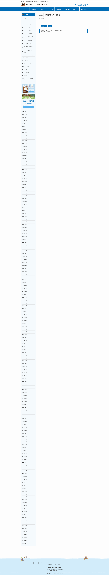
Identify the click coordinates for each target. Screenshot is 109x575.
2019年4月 (24, 297)
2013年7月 (24, 496)
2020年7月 (24, 256)
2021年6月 (24, 224)
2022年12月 (24, 172)
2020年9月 (24, 250)
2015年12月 (24, 413)
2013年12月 (24, 482)
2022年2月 (24, 201)
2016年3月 (24, 404)
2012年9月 (24, 525)
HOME (31, 563)
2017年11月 (24, 346)
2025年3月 (24, 146)
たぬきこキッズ (26, 27)
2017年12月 (24, 343)
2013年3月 (24, 508)
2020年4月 (24, 265)
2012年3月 (24, 543)
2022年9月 (24, 181)
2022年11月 (24, 175)
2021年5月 (24, 227)
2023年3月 (24, 164)
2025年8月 (24, 132)
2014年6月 (24, 465)
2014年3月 (24, 473)
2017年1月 (24, 375)
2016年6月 (24, 395)
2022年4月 (24, 195)
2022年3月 (24, 198)
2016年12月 (24, 378)
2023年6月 (24, 155)
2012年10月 (24, 523)
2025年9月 (24, 129)
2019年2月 (24, 303)
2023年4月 (24, 161)
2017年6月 (24, 360)
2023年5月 (24, 158)
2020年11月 (24, 245)
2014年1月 (24, 479)
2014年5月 (24, 468)
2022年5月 (24, 193)
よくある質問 (49, 564)
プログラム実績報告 (27, 40)
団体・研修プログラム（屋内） (28, 47)
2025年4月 (24, 143)
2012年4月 (24, 540)
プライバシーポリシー (57, 564)
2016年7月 (24, 392)
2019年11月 (24, 279)
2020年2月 (24, 271)
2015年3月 (24, 439)
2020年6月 (24, 259)
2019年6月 (24, 291)
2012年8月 (24, 528)
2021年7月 (24, 221)
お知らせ (25, 21)
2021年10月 (24, 213)
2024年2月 (24, 152)
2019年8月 (24, 285)
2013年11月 (24, 485)
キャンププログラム (27, 24)
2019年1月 (24, 305)
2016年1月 (24, 410)
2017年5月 (24, 363)
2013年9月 (24, 491)
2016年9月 (24, 387)
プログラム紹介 (47, 563)
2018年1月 (24, 340)
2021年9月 (24, 216)
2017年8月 (24, 355)
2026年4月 (24, 114)
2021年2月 (24, 236)
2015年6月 (24, 430)
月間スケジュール (27, 63)
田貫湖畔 (25, 69)
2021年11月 (24, 210)
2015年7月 (24, 427)
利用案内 (41, 563)
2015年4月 (24, 436)
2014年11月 (24, 450)
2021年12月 (24, 207)
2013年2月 (24, 511)
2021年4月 (24, 230)
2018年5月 (24, 329)
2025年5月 (24, 140)
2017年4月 (24, 366)
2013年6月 (24, 499)
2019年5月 (24, 294)
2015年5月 (24, 433)
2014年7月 (24, 462)
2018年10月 (24, 314)
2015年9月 (24, 421)
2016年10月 (24, 384)
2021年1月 (24, 239)
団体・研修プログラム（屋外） (28, 51)
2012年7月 (24, 531)
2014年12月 (24, 447)
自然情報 (50, 26)
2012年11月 (24, 520)
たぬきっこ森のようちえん (28, 37)
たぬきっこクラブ (27, 30)
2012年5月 (24, 537)
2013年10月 (24, 488)
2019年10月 (24, 282)
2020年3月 (24, 268)
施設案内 (36, 563)
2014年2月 (24, 476)
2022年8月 (24, 184)
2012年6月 (24, 534)
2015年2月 (24, 441)
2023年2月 (24, 167)
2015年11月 (24, 415)
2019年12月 (24, 276)
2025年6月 (24, 138)
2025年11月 (24, 126)
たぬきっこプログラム (28, 33)
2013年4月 (24, 505)
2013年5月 (24, 502)
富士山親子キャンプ (27, 57)
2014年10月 (24, 453)
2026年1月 (24, 120)
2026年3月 (24, 117)
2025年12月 (24, 123)
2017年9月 (24, 352)
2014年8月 (24, 459)
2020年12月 (24, 242)
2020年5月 (24, 262)
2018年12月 (24, 308)
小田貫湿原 (25, 60)
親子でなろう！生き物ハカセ (28, 79)
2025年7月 (24, 135)
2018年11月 (24, 311)
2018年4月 (24, 331)
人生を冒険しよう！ (27, 43)
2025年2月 (24, 149)
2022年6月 (24, 190)
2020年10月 (24, 248)
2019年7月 (24, 288)
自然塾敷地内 (43, 26)
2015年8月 (24, 424)
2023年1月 (24, 169)
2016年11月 (24, 381)
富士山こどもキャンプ (28, 55)
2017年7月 (24, 358)
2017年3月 (24, 369)
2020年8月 (24, 253)
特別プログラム (26, 66)
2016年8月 (24, 389)
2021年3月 (24, 233)
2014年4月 (24, 470)
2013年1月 (24, 514)
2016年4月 (24, 401)
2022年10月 (24, 178)
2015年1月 (24, 444)
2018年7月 (24, 323)
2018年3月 (24, 334)
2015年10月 (24, 418)
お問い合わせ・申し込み (74, 563)
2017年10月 (24, 349)
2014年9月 (24, 456)
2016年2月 (24, 407)
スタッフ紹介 (59, 563)
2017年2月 (24, 372)
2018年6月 (24, 326)
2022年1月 (24, 204)
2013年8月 (24, 494)
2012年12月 (24, 517)
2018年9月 (24, 317)
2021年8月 (24, 219)
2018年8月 (24, 320)
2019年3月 (24, 300)
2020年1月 (24, 274)
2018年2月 (24, 337)
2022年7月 (24, 187)
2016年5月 (24, 398)
